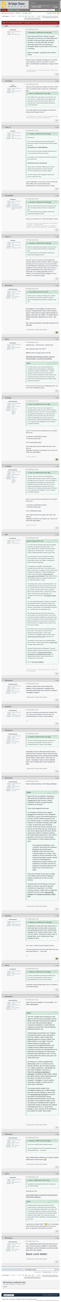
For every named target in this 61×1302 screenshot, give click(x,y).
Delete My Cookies (21, 1299)
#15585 (57, 236)
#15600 (57, 1238)
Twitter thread (53, 642)
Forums (4, 10)
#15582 (57, 81)
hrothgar (8, 398)
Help (55, 7)
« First (12, 16)
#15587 (57, 339)
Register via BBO (36, 7)
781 (29, 16)
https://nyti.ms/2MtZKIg (38, 662)
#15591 (57, 680)
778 (19, 16)
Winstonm (9, 285)
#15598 (57, 1134)
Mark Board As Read (31, 1299)
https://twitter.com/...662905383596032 (37, 147)
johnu (7, 339)
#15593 (57, 730)
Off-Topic (18, 13)
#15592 (57, 706)
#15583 (57, 127)
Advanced (59, 10)
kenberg (8, 706)
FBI (52, 890)
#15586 (57, 285)
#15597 (57, 996)
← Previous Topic (37, 1272)
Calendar (17, 10)
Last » (39, 16)
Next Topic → (56, 1272)
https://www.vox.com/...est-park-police (37, 162)
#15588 (57, 398)
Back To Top (5, 1299)
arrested (30, 814)
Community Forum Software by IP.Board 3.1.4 (47, 1300)
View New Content (51, 13)
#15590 (57, 534)
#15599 (57, 1173)
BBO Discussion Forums (7, 13)
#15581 (57, 26)
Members (10, 10)
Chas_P (8, 127)
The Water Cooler (26, 13)
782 (33, 16)
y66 (6, 26)
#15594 (57, 778)
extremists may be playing (39, 1094)
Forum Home (12, 1299)
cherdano (8, 81)
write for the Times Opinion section (36, 636)
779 (23, 16)
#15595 (57, 916)
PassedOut (9, 195)
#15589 (57, 466)
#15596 (57, 965)
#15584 (57, 195)
